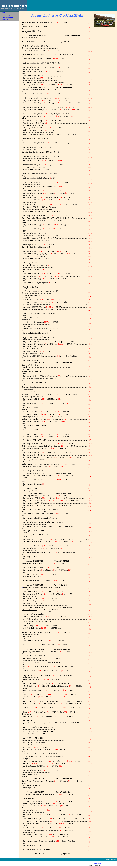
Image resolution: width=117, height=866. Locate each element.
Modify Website (97, 863)
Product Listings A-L (7, 15)
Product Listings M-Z (7, 17)
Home (3, 12)
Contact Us (5, 19)
